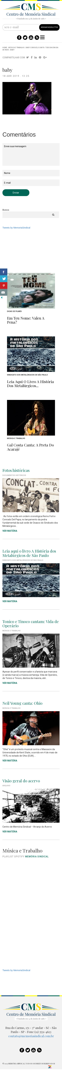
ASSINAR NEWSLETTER (49, 27)
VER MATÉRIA (9, 531)
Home (4, 47)
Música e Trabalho (16, 47)
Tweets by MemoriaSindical (16, 227)
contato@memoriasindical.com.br (31, 1036)
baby (12, 50)
